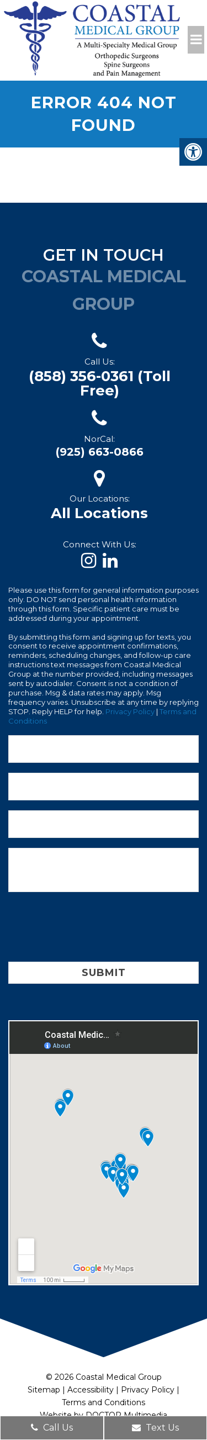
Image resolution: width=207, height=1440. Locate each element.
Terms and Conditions (103, 1402)
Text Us (155, 1427)
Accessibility (90, 1390)
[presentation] (92, 929)
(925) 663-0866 (100, 451)
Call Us (52, 1427)
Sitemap (44, 1390)
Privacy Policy (130, 711)
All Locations (99, 513)
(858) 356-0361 (100, 383)
